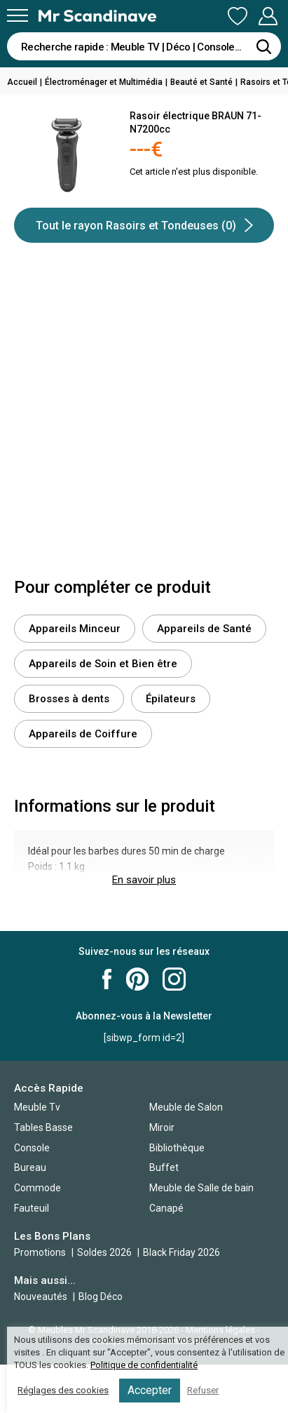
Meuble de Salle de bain (201, 1187)
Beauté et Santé (201, 82)
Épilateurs (171, 698)
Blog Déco (100, 1296)
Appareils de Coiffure (83, 734)
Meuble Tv (37, 1107)
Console (32, 1147)
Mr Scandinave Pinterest (137, 979)
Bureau (30, 1167)
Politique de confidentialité (144, 1365)
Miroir (161, 1127)
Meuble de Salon (186, 1107)
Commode (37, 1187)
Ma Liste (237, 16)
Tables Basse (43, 1127)
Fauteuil (31, 1208)
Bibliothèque (177, 1147)
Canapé (166, 1208)
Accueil (22, 82)
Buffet (164, 1167)
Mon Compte (267, 16)
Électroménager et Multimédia (104, 82)
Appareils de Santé (204, 628)
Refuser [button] (203, 1390)
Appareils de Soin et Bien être (103, 663)
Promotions (40, 1252)
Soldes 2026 (105, 1252)
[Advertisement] (144, 420)
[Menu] (17, 15)
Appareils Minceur (75, 628)
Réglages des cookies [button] (63, 1390)
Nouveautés (40, 1296)
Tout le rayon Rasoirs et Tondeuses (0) (144, 225)
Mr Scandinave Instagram (174, 979)
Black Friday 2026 (181, 1252)
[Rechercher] (263, 46)
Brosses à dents (69, 698)
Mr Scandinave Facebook (107, 979)
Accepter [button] (150, 1390)
